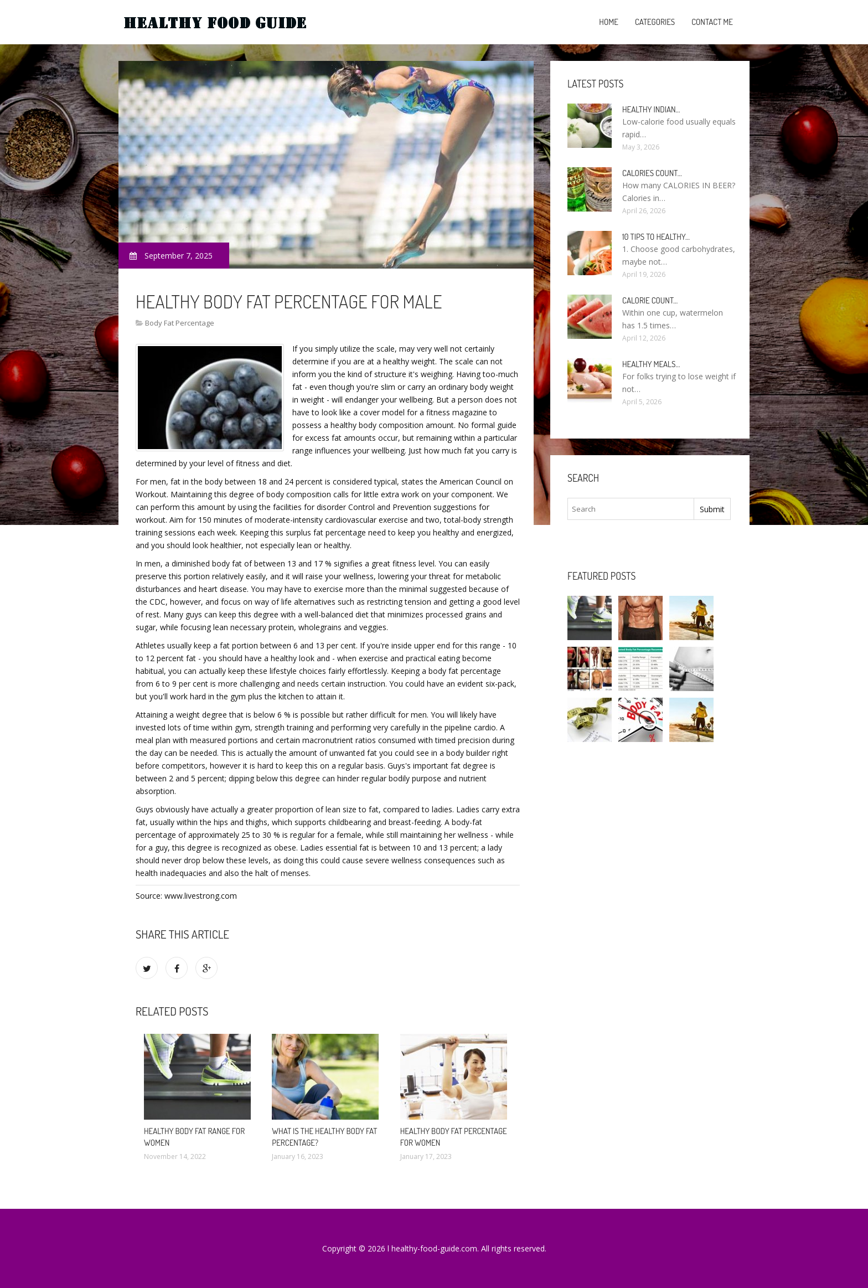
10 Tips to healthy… (656, 236)
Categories (655, 22)
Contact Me (712, 22)
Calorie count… (650, 300)
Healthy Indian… (651, 109)
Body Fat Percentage (179, 323)
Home (608, 22)
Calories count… (652, 173)
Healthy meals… (651, 364)
